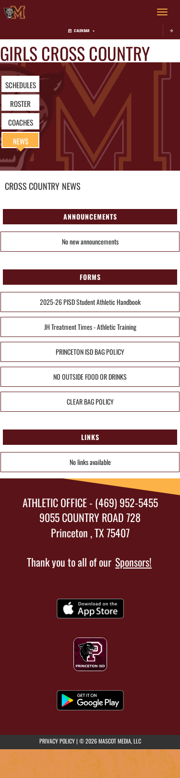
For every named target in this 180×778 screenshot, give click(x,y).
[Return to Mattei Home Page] (14, 12)
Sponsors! (133, 561)
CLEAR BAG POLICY (90, 401)
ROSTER (20, 103)
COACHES (20, 122)
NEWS (20, 141)
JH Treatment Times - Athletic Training (90, 327)
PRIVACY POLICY (57, 741)
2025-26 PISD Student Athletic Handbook (90, 302)
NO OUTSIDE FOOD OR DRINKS (90, 377)
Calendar (81, 30)
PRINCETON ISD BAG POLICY (90, 352)
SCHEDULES (20, 85)
